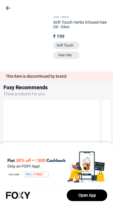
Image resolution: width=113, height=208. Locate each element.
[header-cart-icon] (93, 8)
